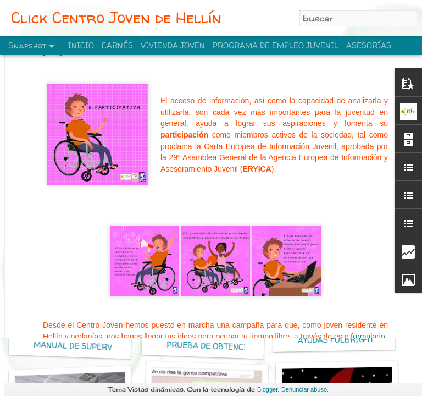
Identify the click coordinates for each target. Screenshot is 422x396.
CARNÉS (117, 45)
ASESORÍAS (368, 45)
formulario (368, 258)
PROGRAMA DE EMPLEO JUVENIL (275, 45)
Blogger (267, 389)
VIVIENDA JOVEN (173, 45)
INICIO (81, 45)
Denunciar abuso (304, 389)
